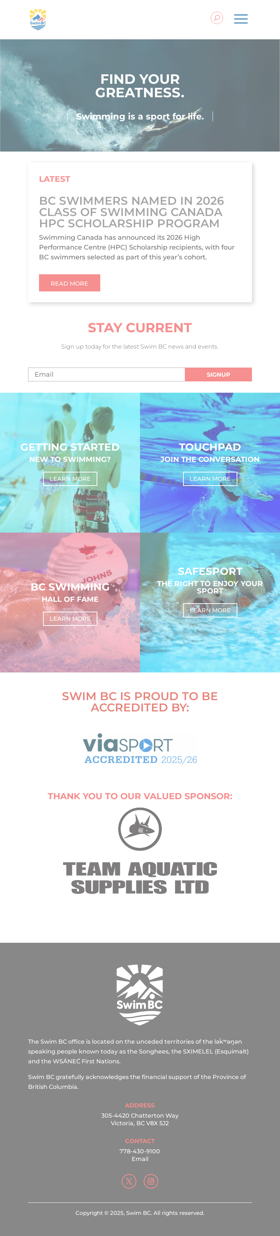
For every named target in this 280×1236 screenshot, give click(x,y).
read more (69, 283)
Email (140, 1158)
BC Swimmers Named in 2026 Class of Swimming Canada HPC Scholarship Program (131, 212)
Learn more (70, 478)
